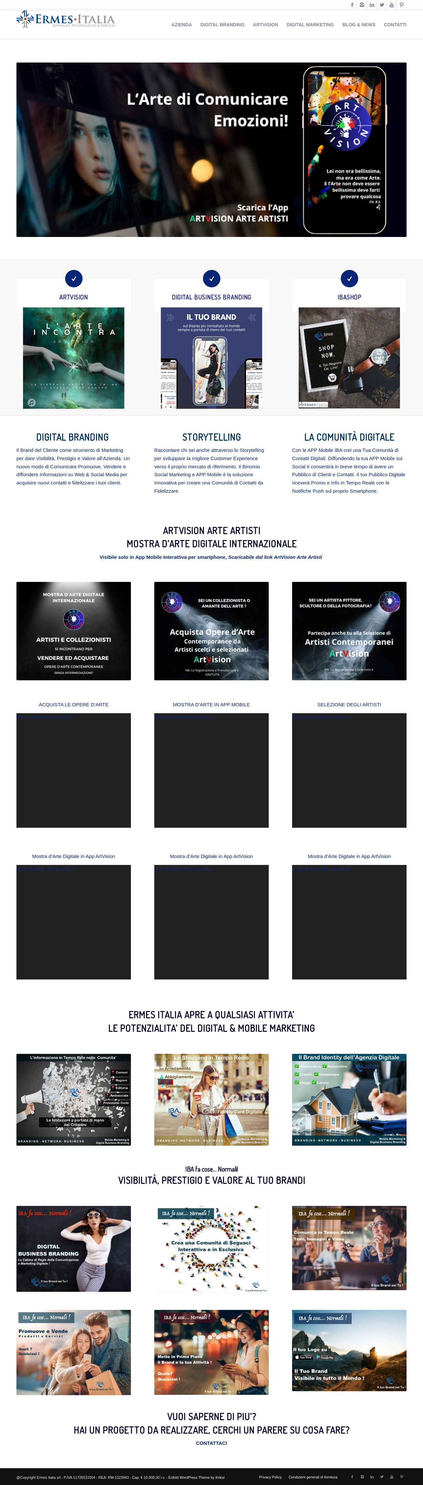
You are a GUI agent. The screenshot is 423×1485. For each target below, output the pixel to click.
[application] (73, 770)
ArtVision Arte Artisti (298, 557)
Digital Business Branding (211, 297)
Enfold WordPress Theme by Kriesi (196, 1477)
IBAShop (349, 297)
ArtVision (73, 297)
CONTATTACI (211, 1443)
